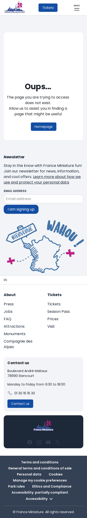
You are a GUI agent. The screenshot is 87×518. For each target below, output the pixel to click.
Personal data (29, 474)
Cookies (56, 474)
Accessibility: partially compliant (40, 492)
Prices (52, 319)
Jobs (8, 311)
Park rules (16, 486)
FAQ (7, 319)
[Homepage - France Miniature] (5, 280)
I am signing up (21, 209)
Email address (15, 191)
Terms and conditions (39, 462)
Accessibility (40, 499)
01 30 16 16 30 (21, 393)
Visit (51, 326)
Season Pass (58, 311)
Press (9, 304)
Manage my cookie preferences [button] (40, 480)
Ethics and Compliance (51, 486)
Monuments (15, 334)
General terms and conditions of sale (40, 468)
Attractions (14, 326)
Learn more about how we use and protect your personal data (42, 179)
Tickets (54, 304)
